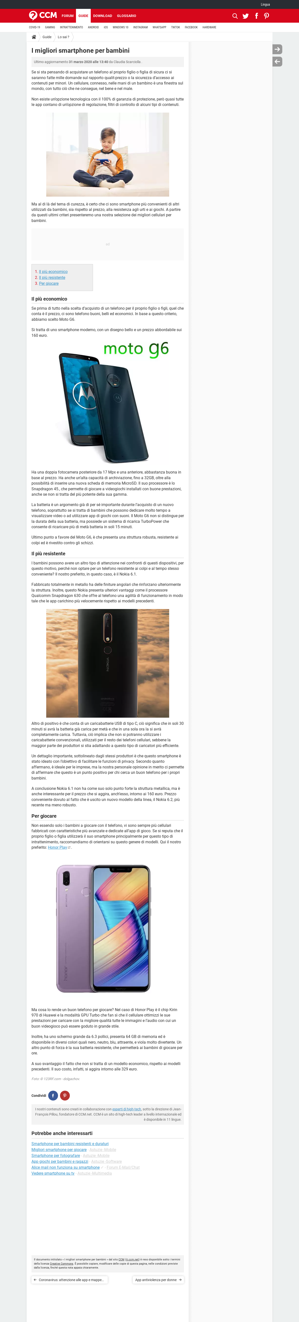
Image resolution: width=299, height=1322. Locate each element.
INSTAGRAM (140, 27)
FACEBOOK (191, 27)
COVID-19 (34, 27)
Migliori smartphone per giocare (59, 1149)
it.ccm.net (132, 1259)
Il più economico (53, 271)
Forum (68, 16)
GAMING (50, 27)
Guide (83, 16)
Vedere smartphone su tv (53, 1173)
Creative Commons (61, 1263)
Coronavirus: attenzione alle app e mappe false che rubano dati (70, 1281)
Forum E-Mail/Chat (123, 1167)
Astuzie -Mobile (103, 1149)
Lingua (265, 4)
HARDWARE (209, 27)
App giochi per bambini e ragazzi (59, 1161)
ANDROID (93, 27)
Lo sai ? (63, 37)
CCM (121, 1259)
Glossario (126, 16)
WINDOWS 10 (120, 27)
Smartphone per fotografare (55, 1155)
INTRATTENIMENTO (71, 27)
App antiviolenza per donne (156, 1280)
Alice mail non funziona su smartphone (65, 1167)
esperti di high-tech (126, 1109)
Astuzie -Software (106, 1161)
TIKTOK (175, 27)
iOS (106, 27)
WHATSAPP (159, 27)
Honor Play (57, 847)
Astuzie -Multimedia (94, 1173)
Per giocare (49, 283)
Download (102, 16)
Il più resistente (52, 277)
